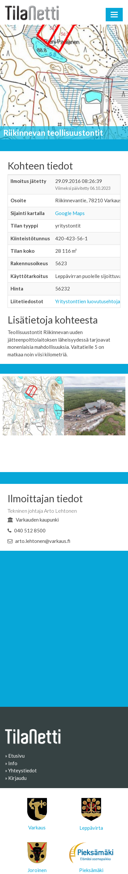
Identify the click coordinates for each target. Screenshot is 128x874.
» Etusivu (15, 756)
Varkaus (37, 814)
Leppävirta (91, 814)
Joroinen (37, 857)
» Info (11, 763)
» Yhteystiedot (21, 770)
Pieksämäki (91, 857)
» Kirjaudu (16, 778)
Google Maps (70, 213)
